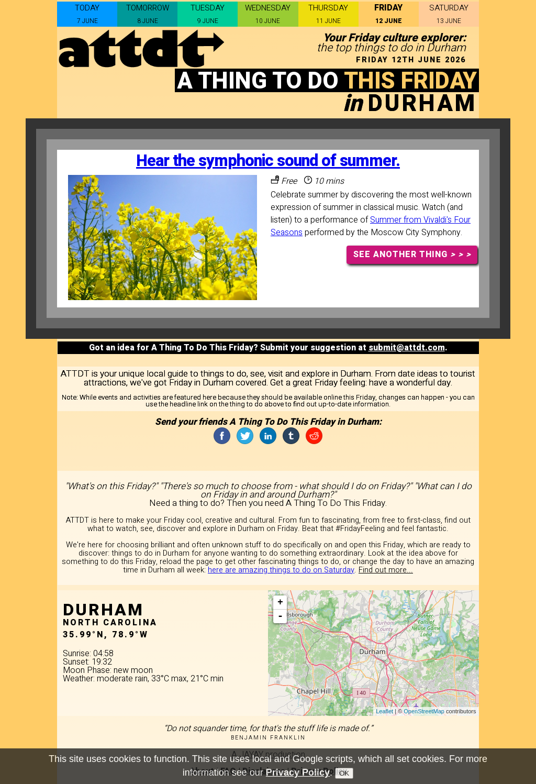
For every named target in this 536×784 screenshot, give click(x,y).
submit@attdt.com (406, 347)
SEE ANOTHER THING (412, 254)
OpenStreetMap (424, 711)
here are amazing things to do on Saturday (281, 570)
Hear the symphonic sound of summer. (268, 161)
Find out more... (386, 570)
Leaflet (384, 711)
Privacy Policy (298, 775)
